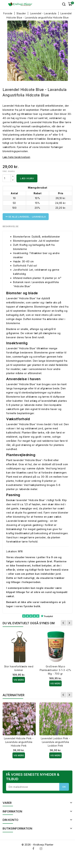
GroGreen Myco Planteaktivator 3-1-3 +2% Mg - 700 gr (55, 670)
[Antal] (7, 178)
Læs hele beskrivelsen (16, 157)
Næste (69, 623)
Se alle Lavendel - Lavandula (26, 216)
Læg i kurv (27, 178)
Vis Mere (19, 679)
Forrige (63, 623)
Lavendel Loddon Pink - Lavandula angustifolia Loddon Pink (55, 742)
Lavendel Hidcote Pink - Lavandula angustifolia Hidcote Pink (19, 742)
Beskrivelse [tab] (11, 226)
